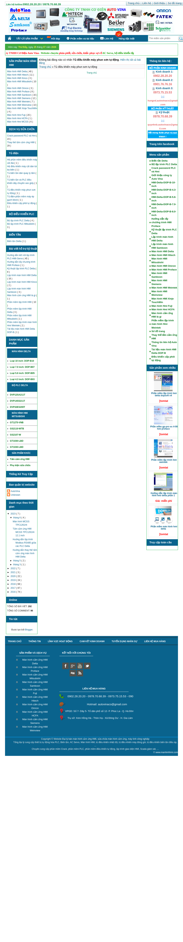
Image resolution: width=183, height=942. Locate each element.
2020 (13, 576)
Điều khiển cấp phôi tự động (21, 203)
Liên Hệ (106, 38)
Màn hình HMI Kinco (17, 78)
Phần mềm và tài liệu (80, 38)
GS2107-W (15, 434)
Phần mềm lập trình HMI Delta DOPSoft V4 (164, 394)
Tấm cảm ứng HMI (19, 459)
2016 (13, 592)
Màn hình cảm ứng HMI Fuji (35, 691)
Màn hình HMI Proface (18, 91)
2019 (13, 580)
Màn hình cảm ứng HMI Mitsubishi (35, 676)
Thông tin (35, 641)
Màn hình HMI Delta (17, 71)
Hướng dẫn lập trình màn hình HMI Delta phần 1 (164, 494)
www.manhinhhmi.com (167, 752)
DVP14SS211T (17, 401)
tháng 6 (17, 517)
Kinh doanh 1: (162, 71)
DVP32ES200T (17, 407)
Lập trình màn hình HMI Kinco (22, 282)
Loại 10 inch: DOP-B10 (22, 361)
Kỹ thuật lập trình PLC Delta (21, 268)
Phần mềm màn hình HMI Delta (164, 527)
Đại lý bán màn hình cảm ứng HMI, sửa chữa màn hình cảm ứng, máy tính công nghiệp (105, 739)
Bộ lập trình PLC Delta (18, 220)
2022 (13, 568)
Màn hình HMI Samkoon (19, 95)
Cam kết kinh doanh (92, 641)
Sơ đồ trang (158, 331)
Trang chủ (45, 66)
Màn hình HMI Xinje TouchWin (22, 108)
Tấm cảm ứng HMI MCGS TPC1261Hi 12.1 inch (23, 532)
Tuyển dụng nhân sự (124, 641)
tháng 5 (17, 560)
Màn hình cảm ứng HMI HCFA (35, 713)
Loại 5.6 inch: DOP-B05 (22, 373)
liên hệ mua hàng (155, 641)
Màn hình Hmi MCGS (18, 121)
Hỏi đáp (53, 38)
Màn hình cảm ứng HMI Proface (35, 669)
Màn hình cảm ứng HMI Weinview (35, 728)
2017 (13, 588)
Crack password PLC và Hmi (21, 135)
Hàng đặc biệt (127, 38)
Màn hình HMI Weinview (19, 105)
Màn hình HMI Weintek (18, 101)
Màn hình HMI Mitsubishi (19, 81)
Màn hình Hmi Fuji (16, 115)
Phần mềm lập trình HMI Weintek (164, 461)
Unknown (15, 495)
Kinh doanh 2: (162, 80)
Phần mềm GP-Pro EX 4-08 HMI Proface (164, 427)
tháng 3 (17, 564)
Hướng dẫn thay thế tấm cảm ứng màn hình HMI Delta (25, 553)
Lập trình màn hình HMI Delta (22, 275)
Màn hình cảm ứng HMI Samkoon (35, 684)
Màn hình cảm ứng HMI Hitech (35, 699)
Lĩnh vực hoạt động (60, 641)
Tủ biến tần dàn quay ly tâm (21, 173)
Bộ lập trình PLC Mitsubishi (21, 224)
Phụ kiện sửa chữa (20, 465)
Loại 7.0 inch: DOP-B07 (22, 367)
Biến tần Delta (14, 241)
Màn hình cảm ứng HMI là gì (21, 295)
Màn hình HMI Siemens (19, 98)
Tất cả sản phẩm (27, 38)
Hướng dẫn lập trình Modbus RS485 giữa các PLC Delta (24, 542)
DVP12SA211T (17, 394)
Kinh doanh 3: (162, 88)
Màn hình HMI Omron (18, 88)
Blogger (29, 629)
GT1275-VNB (16, 422)
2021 (13, 572)
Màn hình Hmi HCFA (17, 118)
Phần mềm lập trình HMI (19, 302)
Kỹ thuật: (162, 112)
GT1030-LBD (16, 441)
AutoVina (15, 491)
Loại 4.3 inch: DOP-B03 (22, 379)
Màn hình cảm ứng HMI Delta (35, 661)
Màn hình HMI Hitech (18, 75)
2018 (13, 584)
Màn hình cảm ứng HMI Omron (35, 706)
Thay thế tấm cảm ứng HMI (21, 142)
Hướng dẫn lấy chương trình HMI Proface (162, 222)
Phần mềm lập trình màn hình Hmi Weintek (163, 324)
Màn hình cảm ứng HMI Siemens (35, 721)
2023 (13, 513)
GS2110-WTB (17, 428)
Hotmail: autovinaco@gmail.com (107, 704)
